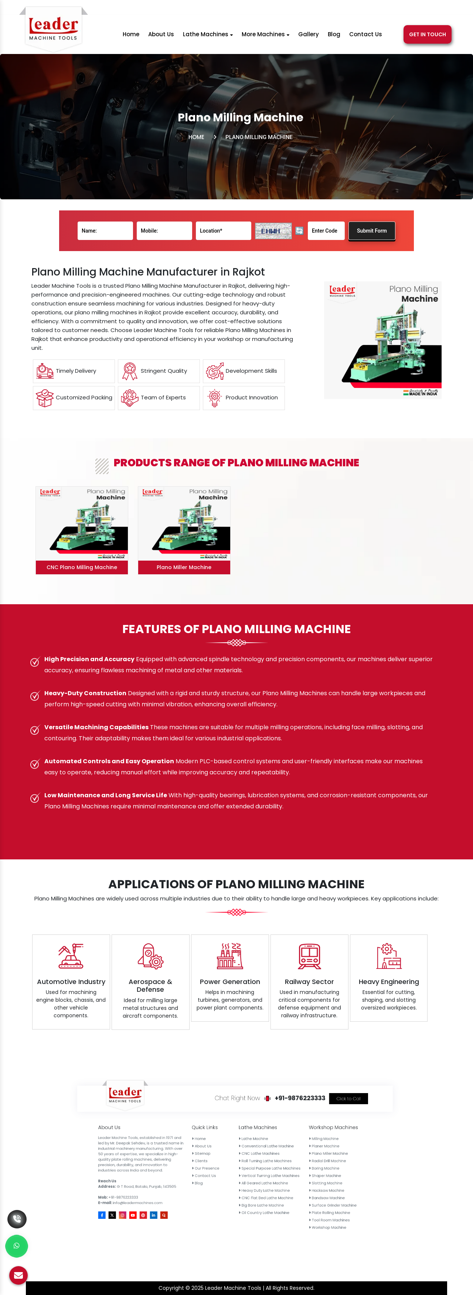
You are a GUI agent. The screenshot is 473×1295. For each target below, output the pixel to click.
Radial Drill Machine (302, 1160)
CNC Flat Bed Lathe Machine (289, 1168)
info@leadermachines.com (309, 8)
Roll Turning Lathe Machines (289, 1160)
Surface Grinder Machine (304, 1169)
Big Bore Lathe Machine (288, 1169)
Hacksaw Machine (302, 1166)
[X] (371, 8)
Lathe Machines (208, 37)
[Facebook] (362, 8)
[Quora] (420, 8)
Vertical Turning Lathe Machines (290, 1163)
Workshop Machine (303, 1174)
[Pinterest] (401, 8)
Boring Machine (302, 1162)
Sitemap (276, 1158)
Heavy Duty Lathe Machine (289, 1166)
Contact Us (365, 37)
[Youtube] (391, 8)
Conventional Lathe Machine (290, 1157)
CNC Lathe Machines (288, 1158)
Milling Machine (302, 1155)
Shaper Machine (302, 1163)
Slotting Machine (302, 1165)
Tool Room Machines (303, 1173)
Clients (275, 1160)
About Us (161, 37)
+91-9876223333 (232, 8)
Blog (334, 37)
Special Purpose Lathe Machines (290, 1162)
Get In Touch (427, 37)
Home (131, 37)
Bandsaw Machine (302, 1168)
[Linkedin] (411, 8)
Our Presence (277, 1162)
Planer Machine (302, 1157)
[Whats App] (16, 1246)
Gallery (308, 37)
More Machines (265, 37)
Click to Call (307, 1147)
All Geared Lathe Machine (289, 1165)
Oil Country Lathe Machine (289, 1171)
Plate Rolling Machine (303, 1171)
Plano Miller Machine (303, 1158)
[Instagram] (381, 8)
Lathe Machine (287, 1155)
